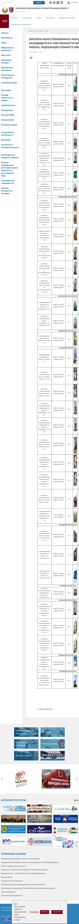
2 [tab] (77, 800)
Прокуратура (8, 110)
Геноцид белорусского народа (7, 97)
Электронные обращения (21, 24)
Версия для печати (31, 57)
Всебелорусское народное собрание (10, 156)
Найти (39, 3)
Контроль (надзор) (9, 126)
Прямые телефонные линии (25, 732)
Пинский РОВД (7, 115)
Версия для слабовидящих (4, 21)
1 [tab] (75, 800)
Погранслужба (7, 120)
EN (20, 11)
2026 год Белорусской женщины (6, 191)
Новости (14, 18)
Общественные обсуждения (8, 76)
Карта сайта (74, 2)
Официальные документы (7, 49)
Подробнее (34, 912)
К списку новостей (44, 709)
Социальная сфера (9, 84)
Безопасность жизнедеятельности (10, 147)
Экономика (7, 90)
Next (76, 779)
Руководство (27, 18)
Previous (2, 779)
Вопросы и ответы (23, 756)
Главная (31, 31)
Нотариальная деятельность (7, 134)
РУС (17, 11)
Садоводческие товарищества (8, 182)
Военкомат (6, 140)
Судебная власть (8, 105)
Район (39, 18)
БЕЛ (23, 11)
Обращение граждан (67, 18)
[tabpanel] (39, 827)
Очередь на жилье (50, 744)
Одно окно (50, 18)
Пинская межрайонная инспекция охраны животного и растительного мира (9, 169)
